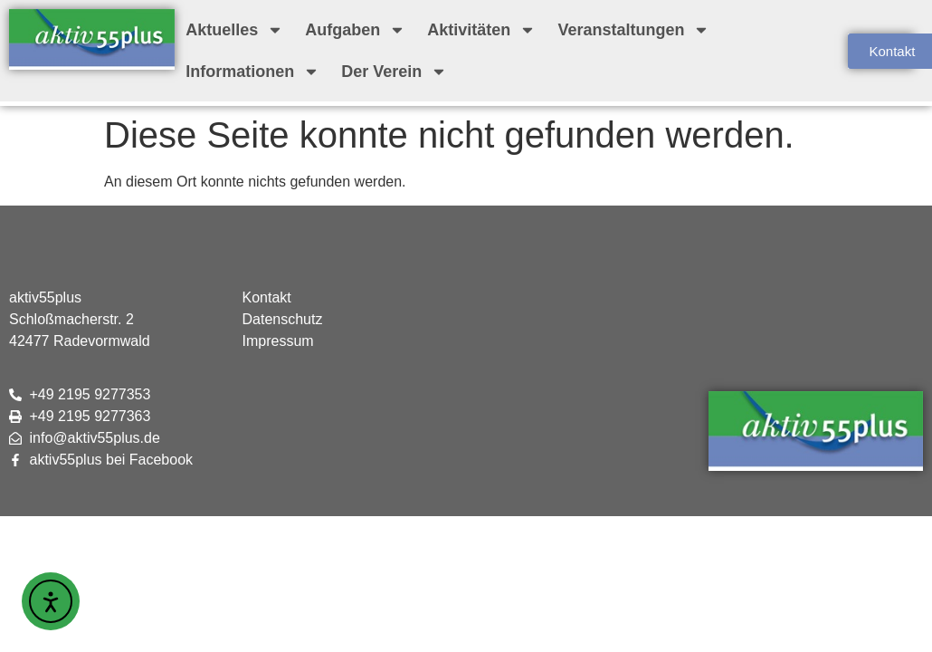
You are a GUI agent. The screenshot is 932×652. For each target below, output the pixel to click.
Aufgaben (355, 30)
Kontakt (267, 297)
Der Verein (394, 71)
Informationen (252, 71)
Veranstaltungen (633, 30)
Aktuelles (234, 30)
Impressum (278, 341)
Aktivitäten (481, 30)
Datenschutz (283, 319)
